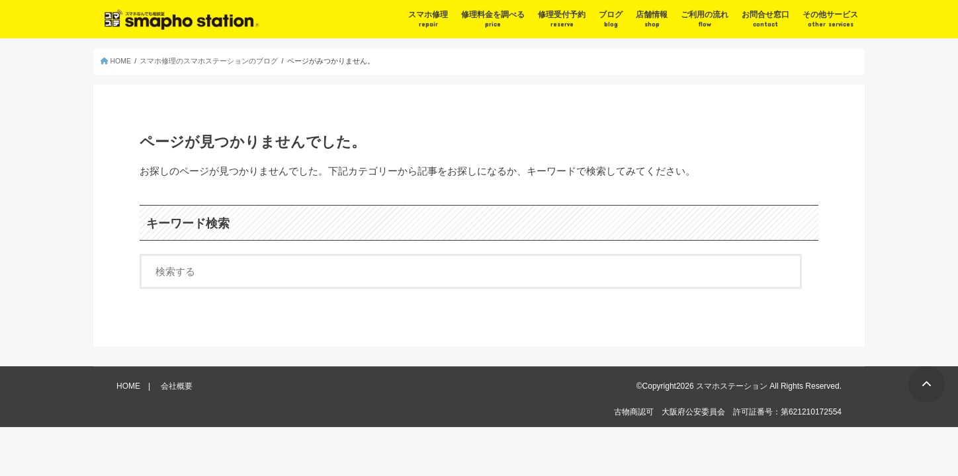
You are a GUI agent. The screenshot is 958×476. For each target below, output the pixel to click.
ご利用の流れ (704, 19)
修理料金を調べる (493, 19)
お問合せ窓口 (765, 19)
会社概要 (177, 386)
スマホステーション (731, 386)
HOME (128, 386)
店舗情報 (652, 19)
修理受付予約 (562, 19)
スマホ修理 (428, 19)
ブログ (611, 19)
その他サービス (830, 19)
